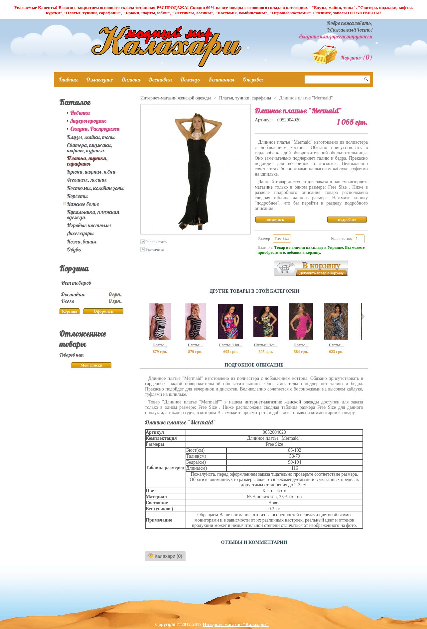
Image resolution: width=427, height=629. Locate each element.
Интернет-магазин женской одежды (175, 97)
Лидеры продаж (88, 120)
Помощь (190, 79)
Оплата (130, 79)
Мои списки (91, 365)
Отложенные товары (82, 339)
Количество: (341, 238)
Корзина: (351, 57)
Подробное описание (253, 365)
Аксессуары (80, 233)
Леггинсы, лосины (87, 179)
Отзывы (253, 79)
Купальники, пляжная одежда (93, 215)
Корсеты (77, 196)
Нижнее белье (83, 204)
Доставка (160, 79)
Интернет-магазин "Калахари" (236, 624)
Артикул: (264, 119)
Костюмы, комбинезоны (95, 188)
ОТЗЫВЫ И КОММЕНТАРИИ (254, 542)
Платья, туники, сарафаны (87, 161)
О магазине (99, 79)
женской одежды (301, 401)
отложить (275, 219)
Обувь (74, 249)
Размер (264, 238)
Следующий (363, 316)
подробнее (347, 219)
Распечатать (156, 241)
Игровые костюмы (89, 225)
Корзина (73, 268)
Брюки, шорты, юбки (91, 171)
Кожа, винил (81, 241)
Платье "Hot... (230, 345)
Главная (68, 79)
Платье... (160, 345)
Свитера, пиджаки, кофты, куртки (89, 148)
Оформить (103, 311)
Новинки (80, 112)
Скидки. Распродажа (94, 128)
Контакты (221, 79)
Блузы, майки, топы (91, 137)
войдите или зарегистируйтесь (335, 36)
